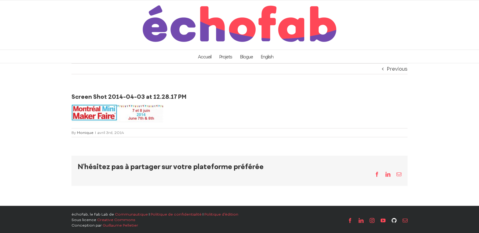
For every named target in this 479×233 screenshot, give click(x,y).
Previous (397, 68)
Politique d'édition (221, 214)
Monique (85, 132)
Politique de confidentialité (176, 214)
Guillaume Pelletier (120, 225)
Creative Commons (116, 219)
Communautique (131, 214)
